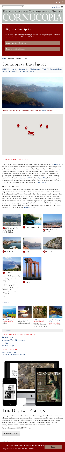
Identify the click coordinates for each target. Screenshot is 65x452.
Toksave (43, 110)
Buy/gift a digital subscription (16, 43)
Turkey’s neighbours (56, 69)
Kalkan (9, 251)
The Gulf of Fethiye (50, 231)
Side (28, 282)
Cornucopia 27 (25, 178)
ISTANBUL (5, 69)
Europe (4, 71)
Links (32, 71)
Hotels (5, 303)
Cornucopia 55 (41, 182)
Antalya (9, 273)
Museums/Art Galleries (13, 340)
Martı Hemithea (23, 320)
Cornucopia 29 (29, 207)
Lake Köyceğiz (33, 227)
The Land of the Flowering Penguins (13, 354)
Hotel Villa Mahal (8, 320)
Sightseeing (7, 337)
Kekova (50, 251)
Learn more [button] (29, 448)
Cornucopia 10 (55, 164)
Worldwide (12, 71)
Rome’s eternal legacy (9, 352)
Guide (4, 58)
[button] (18, 127)
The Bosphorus (35, 69)
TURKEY (45, 69)
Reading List (8, 345)
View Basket (56, 7)
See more (7, 331)
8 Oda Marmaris (38, 320)
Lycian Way (42, 178)
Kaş (27, 251)
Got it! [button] (53, 447)
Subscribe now (11, 433)
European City (23, 69)
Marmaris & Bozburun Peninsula (10, 230)
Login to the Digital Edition (15, 49)
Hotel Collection (23, 71)
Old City (14, 69)
